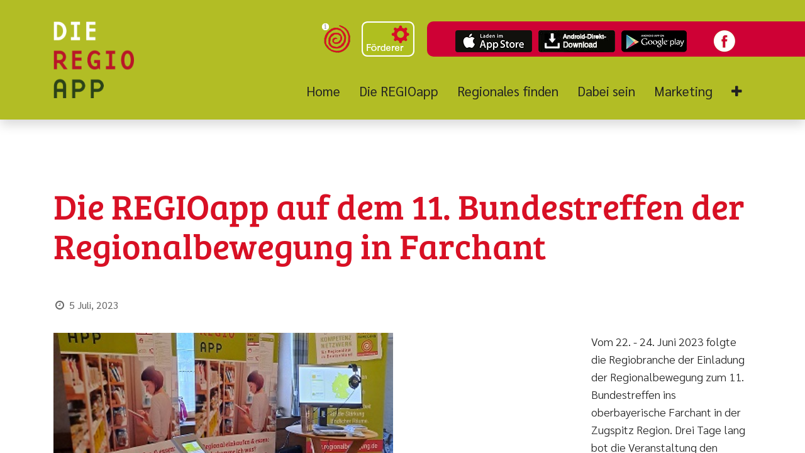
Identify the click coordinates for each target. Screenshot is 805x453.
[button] (737, 91)
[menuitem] (328, 91)
